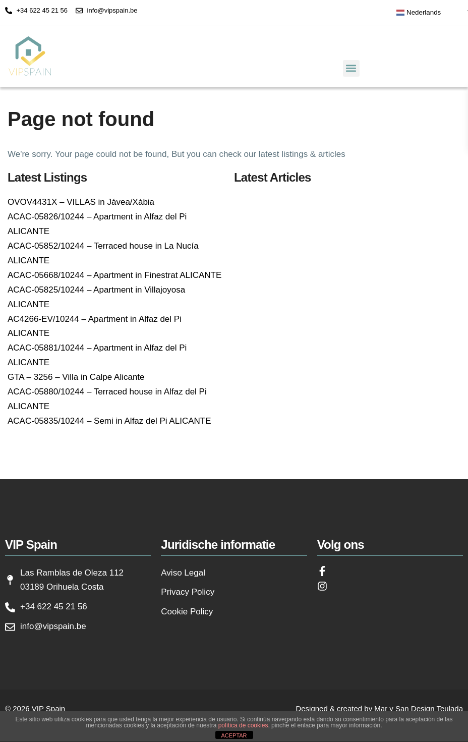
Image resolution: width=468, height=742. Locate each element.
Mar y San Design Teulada (418, 708)
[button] (351, 68)
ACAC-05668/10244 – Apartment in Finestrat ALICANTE (114, 275)
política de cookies (243, 725)
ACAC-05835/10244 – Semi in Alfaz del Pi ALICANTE (109, 421)
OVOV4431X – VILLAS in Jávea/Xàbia (81, 202)
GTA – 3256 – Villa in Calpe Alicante (76, 377)
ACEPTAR (234, 735)
